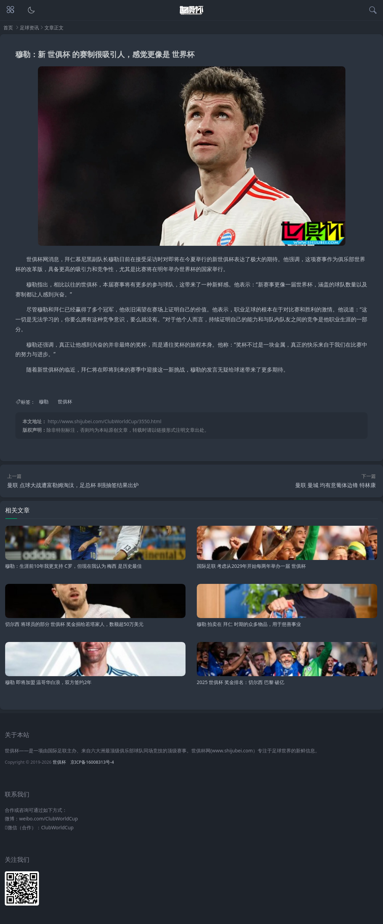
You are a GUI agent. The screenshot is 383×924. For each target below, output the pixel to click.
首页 (8, 27)
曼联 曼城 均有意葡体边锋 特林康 (335, 485)
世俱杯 (65, 402)
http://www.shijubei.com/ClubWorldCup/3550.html (104, 421)
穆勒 (44, 402)
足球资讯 (29, 27)
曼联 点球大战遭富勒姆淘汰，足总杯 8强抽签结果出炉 (73, 485)
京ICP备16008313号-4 (92, 762)
